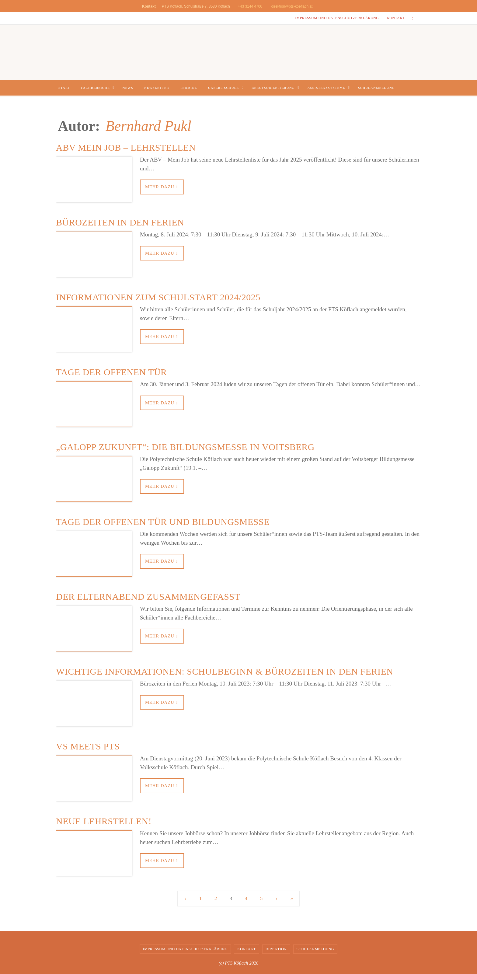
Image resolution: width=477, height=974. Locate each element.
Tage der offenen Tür (111, 372)
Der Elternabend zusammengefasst (148, 597)
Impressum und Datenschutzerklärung (337, 18)
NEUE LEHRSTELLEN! (103, 821)
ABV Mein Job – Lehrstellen (126, 147)
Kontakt (396, 18)
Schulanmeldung (315, 949)
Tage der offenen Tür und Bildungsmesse (163, 522)
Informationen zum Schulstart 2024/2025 (158, 297)
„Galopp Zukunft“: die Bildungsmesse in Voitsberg (185, 447)
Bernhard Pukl (148, 126)
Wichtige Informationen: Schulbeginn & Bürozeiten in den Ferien (224, 671)
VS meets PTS (88, 746)
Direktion (276, 949)
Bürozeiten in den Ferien (120, 222)
